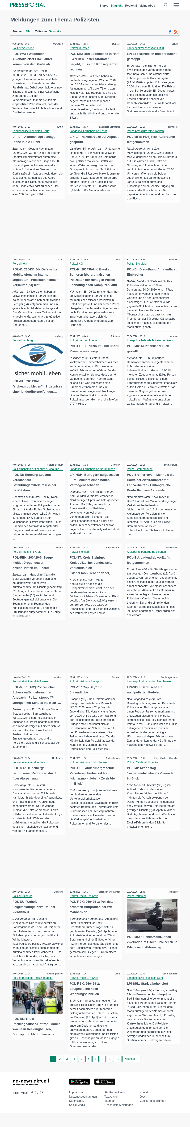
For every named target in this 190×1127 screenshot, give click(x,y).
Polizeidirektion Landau (84, 341)
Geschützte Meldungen (118, 1118)
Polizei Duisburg (23, 909)
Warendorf (57, 44)
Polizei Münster (79, 48)
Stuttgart (115, 686)
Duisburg (57, 905)
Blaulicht (117, 5)
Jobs (143, 1110)
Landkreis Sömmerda (109, 127)
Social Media (77, 1118)
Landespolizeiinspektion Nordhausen (93, 474)
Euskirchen (171, 553)
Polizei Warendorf (24, 48)
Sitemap (109, 1114)
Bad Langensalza (168, 686)
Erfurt (174, 44)
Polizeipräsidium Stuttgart (86, 690)
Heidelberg (57, 767)
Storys (104, 5)
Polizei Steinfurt (80, 557)
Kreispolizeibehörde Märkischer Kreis (150, 341)
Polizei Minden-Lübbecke (143, 771)
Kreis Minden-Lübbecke (165, 767)
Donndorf (115, 470)
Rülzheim (115, 337)
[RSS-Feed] (175, 32)
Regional (131, 5)
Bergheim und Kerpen (109, 905)
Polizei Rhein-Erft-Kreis (27, 557)
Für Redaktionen (114, 1106)
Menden (173, 337)
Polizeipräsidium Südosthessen (89, 771)
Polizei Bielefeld (137, 264)
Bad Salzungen (169, 987)
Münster (116, 44)
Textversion (111, 1110)
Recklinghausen (54, 987)
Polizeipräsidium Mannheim (30, 771)
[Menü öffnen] (176, 5)
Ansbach (58, 686)
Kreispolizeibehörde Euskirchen (147, 557)
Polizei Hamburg (23, 341)
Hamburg (57, 337)
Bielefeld (172, 260)
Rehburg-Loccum (53, 470)
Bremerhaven (170, 470)
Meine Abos (147, 5)
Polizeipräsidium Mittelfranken (146, 131)
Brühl (117, 987)
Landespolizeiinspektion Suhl (145, 991)
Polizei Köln (20, 264)
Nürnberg (172, 127)
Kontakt (144, 1106)
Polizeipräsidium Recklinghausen (33, 991)
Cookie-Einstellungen (153, 1114)
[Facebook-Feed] (170, 32)
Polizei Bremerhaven (140, 474)
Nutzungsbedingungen (83, 1110)
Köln (60, 260)
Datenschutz (77, 1114)
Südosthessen (112, 767)
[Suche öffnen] (166, 5)
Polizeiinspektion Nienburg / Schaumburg (38, 474)
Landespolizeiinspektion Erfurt (146, 48)
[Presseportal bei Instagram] (40, 1105)
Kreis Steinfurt (112, 553)
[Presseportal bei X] (35, 1106)
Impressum (76, 1106)
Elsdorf (58, 553)
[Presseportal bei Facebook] (31, 1106)
